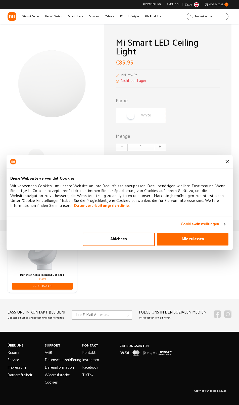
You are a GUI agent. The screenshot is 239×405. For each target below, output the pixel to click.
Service (13, 360)
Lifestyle (133, 16)
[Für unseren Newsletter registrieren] (102, 315)
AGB (48, 353)
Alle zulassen (192, 239)
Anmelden (173, 4)
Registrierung (152, 4)
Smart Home (75, 16)
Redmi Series (53, 16)
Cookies (51, 383)
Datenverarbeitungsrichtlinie (101, 206)
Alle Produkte (153, 16)
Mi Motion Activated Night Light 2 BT (42, 275)
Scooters (94, 16)
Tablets (109, 16)
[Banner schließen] (227, 161)
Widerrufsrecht (57, 375)
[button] (42, 286)
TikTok (87, 375)
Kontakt (88, 353)
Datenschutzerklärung (63, 360)
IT (121, 16)
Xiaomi (13, 353)
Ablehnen (118, 239)
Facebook (90, 368)
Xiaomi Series (30, 16)
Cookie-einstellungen (200, 224)
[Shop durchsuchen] (207, 16)
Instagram (90, 360)
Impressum (17, 368)
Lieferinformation (59, 368)
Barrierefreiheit (20, 375)
